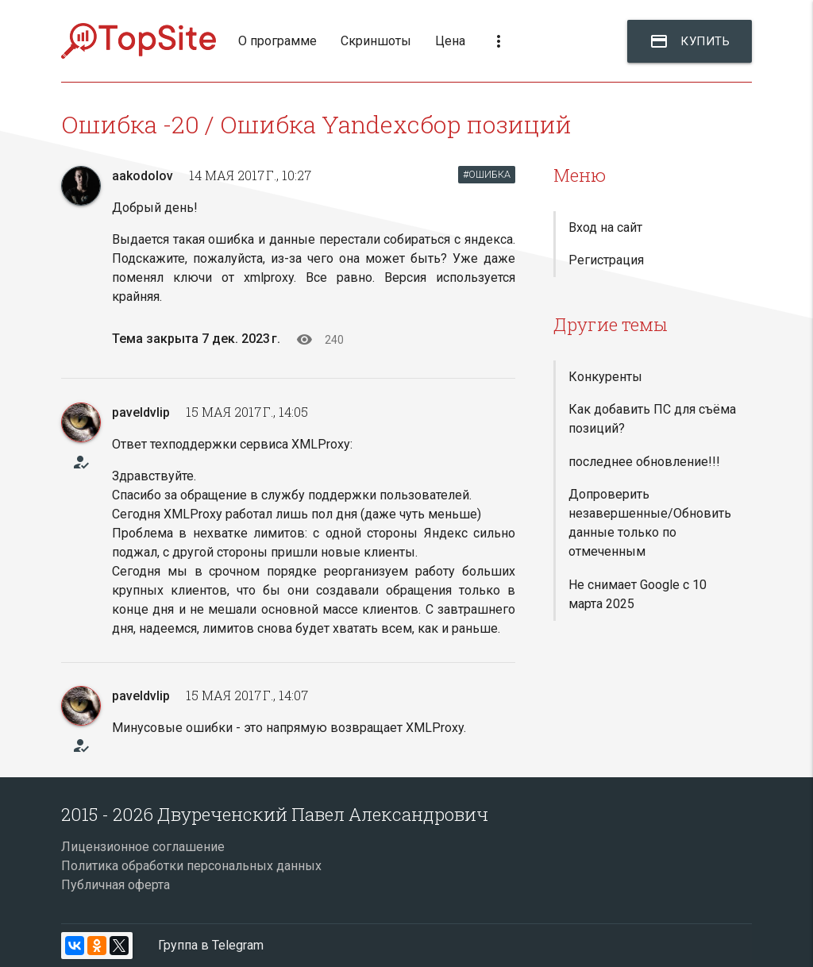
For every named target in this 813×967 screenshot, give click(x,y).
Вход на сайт (605, 227)
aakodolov (142, 175)
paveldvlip (141, 412)
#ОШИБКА (487, 174)
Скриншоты (376, 40)
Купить (689, 41)
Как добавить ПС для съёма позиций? (652, 419)
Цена (450, 40)
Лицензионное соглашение (143, 846)
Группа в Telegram (211, 945)
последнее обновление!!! (644, 461)
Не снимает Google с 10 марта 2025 (637, 594)
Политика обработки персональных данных (191, 865)
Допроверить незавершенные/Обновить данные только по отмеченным (649, 523)
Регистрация (606, 260)
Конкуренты (605, 376)
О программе (277, 40)
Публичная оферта (115, 884)
